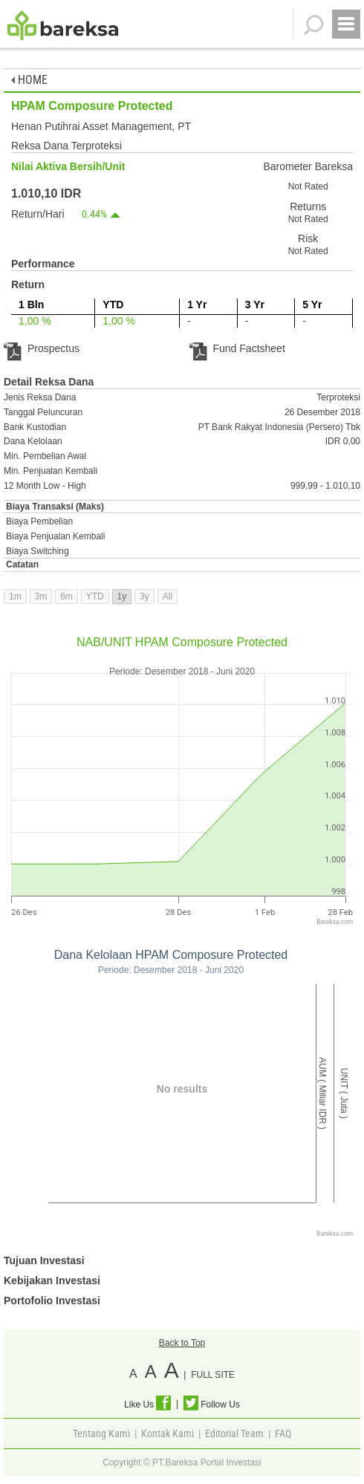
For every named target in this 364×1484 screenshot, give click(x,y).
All (167, 596)
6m (66, 596)
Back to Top (182, 1343)
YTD (95, 596)
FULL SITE (213, 1375)
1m (15, 596)
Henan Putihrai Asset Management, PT (101, 126)
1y (122, 596)
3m (41, 596)
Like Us (147, 1404)
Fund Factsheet (237, 348)
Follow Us (211, 1404)
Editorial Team (234, 1433)
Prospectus (41, 348)
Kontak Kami (167, 1433)
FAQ (283, 1433)
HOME (29, 80)
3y (144, 596)
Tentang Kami (101, 1433)
